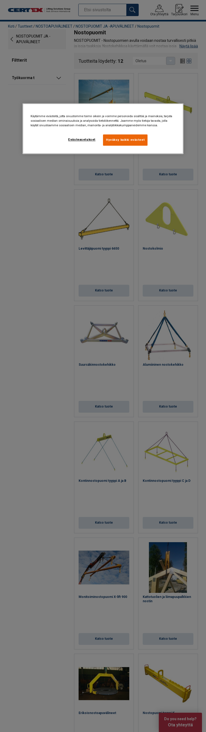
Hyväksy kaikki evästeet (125, 140)
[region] (103, 128)
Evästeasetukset (81, 139)
